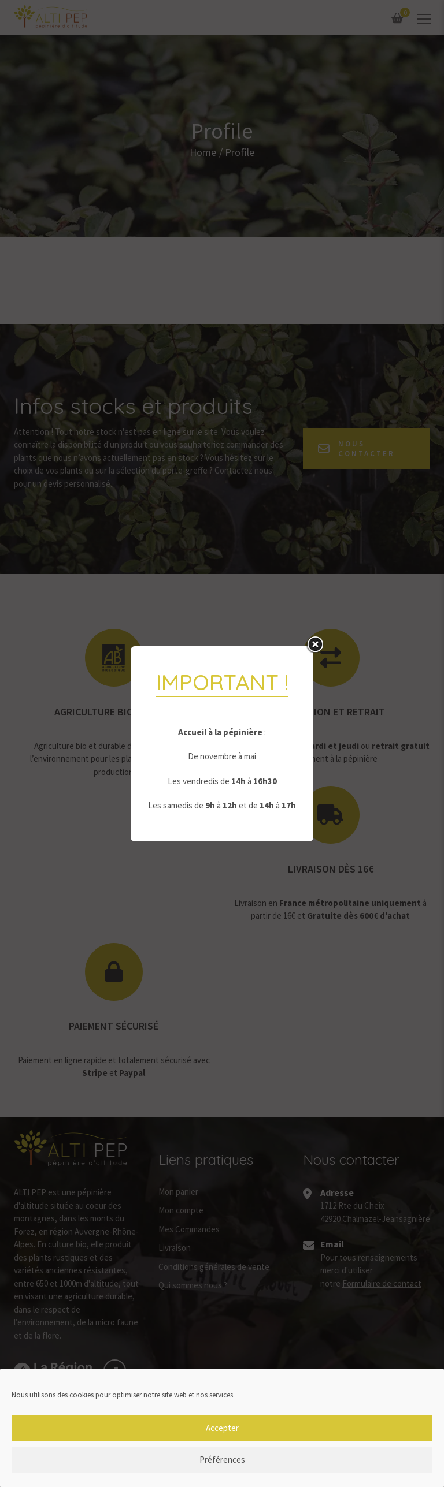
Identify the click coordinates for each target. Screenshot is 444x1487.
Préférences (222, 1467)
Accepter (222, 1435)
